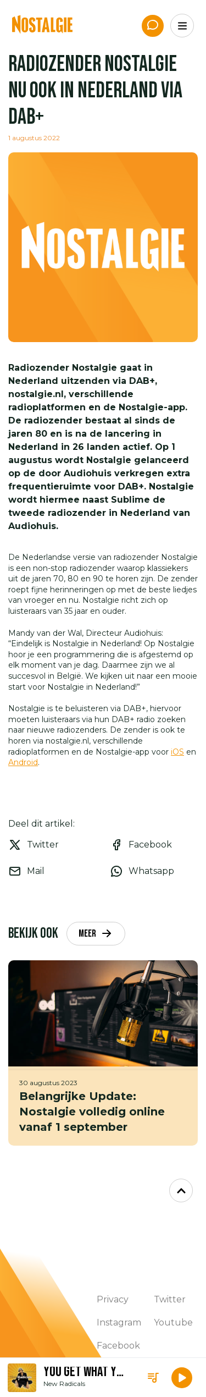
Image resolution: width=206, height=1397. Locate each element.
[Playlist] (153, 1377)
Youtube (173, 1322)
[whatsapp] (154, 871)
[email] (52, 871)
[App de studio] (153, 26)
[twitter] (52, 844)
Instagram (119, 1322)
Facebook (118, 1345)
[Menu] (182, 25)
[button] (181, 1377)
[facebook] (154, 844)
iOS (177, 752)
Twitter (170, 1299)
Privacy (113, 1299)
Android (23, 762)
